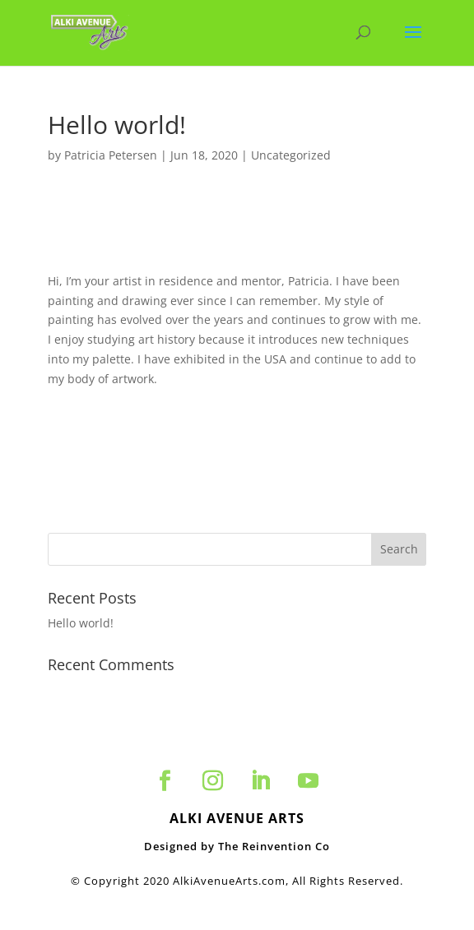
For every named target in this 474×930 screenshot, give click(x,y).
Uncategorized (291, 155)
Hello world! (81, 623)
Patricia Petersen (110, 155)
